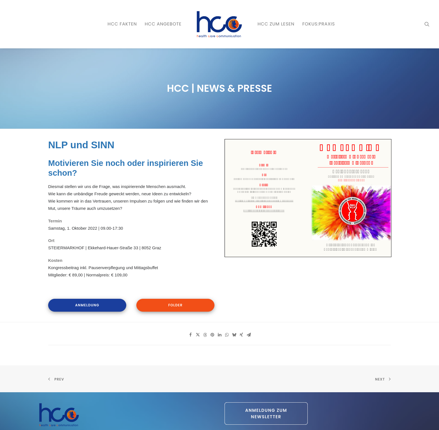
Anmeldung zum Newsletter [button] (267, 413)
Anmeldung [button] (87, 305)
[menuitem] (122, 24)
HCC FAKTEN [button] (122, 24)
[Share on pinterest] (212, 335)
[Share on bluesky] (234, 335)
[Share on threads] (205, 335)
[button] (426, 24)
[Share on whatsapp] (226, 335)
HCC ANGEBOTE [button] (163, 24)
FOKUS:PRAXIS (318, 24)
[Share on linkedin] (219, 335)
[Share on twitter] (197, 335)
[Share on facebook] (190, 335)
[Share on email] (248, 335)
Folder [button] (175, 305)
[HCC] (219, 24)
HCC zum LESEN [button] (276, 24)
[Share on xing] (241, 335)
